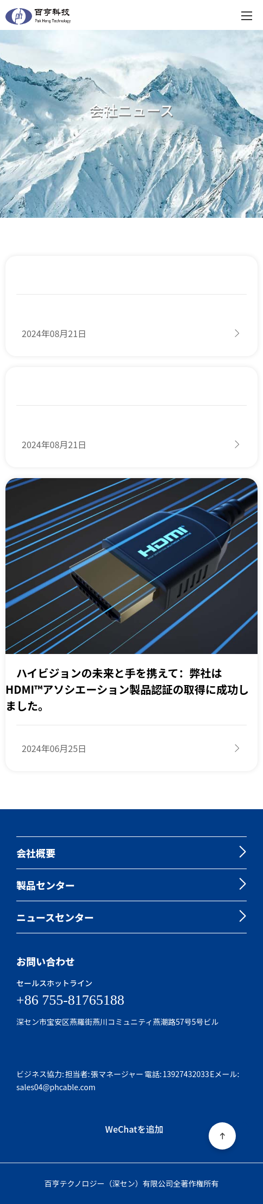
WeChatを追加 (134, 1128)
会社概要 (35, 853)
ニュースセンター (55, 917)
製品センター (45, 885)
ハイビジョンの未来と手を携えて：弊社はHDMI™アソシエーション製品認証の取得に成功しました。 (127, 689)
